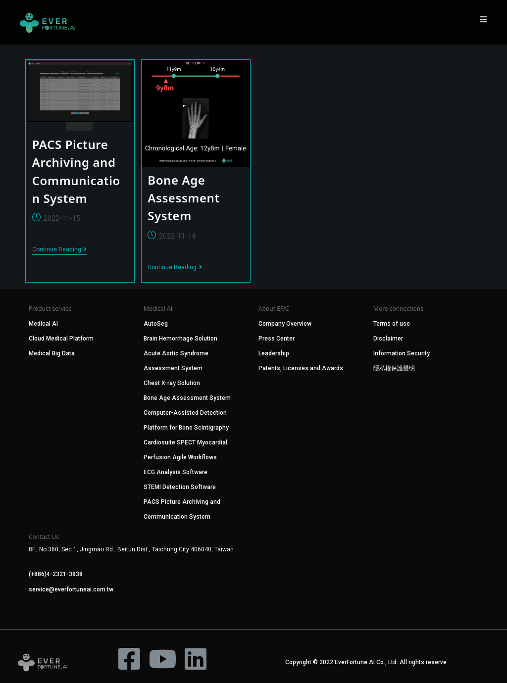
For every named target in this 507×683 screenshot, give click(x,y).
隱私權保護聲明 (394, 368)
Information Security (401, 353)
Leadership (273, 353)
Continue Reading (59, 249)
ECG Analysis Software (175, 472)
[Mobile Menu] (484, 19)
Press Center (276, 338)
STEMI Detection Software (180, 487)
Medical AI (43, 323)
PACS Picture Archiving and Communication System (182, 509)
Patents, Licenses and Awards (300, 368)
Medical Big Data (52, 353)
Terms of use (391, 323)
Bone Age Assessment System (184, 198)
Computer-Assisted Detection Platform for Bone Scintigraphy (186, 420)
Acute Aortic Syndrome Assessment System (176, 361)
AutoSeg (156, 323)
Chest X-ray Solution (172, 383)
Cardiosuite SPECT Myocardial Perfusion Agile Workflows (185, 450)
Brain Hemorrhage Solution (180, 338)
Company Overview (284, 323)
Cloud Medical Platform (61, 338)
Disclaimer (388, 338)
